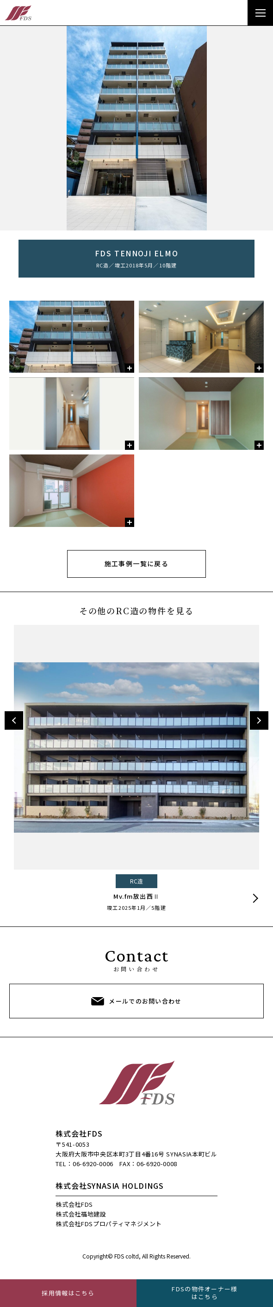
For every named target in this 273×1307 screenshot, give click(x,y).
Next (259, 720)
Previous (14, 720)
